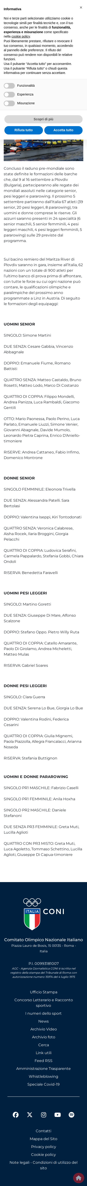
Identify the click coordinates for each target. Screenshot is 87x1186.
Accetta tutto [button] (63, 130)
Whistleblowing (43, 1076)
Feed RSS (43, 1060)
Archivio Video (43, 1029)
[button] (81, 7)
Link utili (44, 1053)
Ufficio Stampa (43, 992)
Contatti (43, 1131)
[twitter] (29, 1111)
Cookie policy (43, 1154)
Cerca (43, 1045)
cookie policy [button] (20, 36)
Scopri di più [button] (43, 119)
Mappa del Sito (43, 1139)
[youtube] (57, 1115)
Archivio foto (43, 1037)
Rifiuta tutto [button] (23, 130)
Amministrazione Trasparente (43, 1068)
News (43, 1021)
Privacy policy (43, 1147)
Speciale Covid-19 (43, 1084)
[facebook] (15, 1115)
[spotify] (71, 1115)
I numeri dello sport (43, 1013)
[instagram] (43, 1115)
